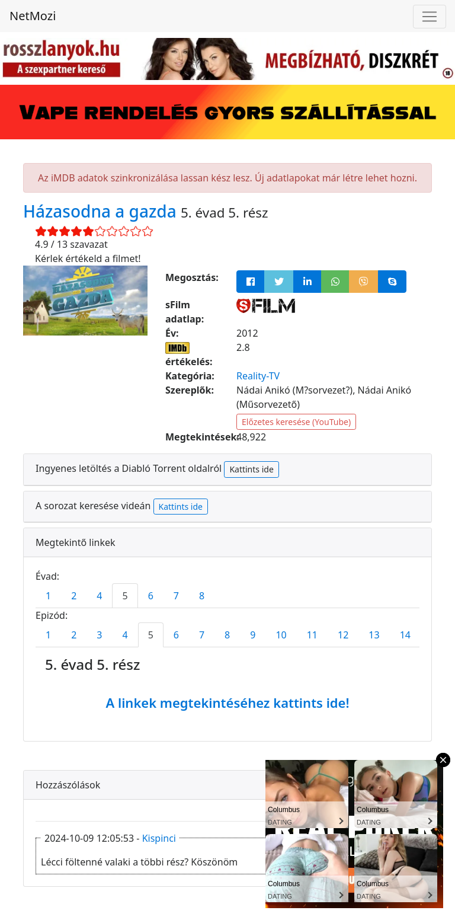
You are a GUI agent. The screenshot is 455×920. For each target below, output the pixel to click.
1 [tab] (48, 595)
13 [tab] (374, 634)
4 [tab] (99, 595)
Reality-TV (258, 375)
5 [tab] (124, 595)
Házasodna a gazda (102, 211)
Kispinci (159, 838)
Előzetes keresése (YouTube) (296, 421)
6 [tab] (150, 595)
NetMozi (32, 16)
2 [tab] (73, 595)
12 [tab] (343, 634)
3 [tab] (99, 634)
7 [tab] (176, 595)
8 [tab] (201, 595)
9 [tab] (252, 634)
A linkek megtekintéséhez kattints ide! (227, 702)
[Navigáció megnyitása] (429, 16)
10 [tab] (280, 634)
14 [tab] (405, 634)
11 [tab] (312, 634)
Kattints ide (251, 469)
